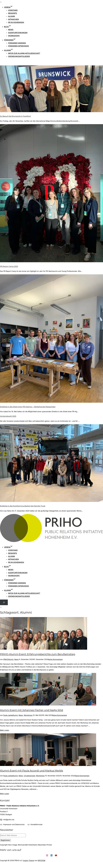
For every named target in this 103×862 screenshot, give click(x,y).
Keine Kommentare (55, 659)
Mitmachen (13, 19)
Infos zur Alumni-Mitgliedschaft (24, 53)
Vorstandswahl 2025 (8, 416)
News (10, 30)
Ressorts (12, 13)
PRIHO (5, 659)
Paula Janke (7, 715)
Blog (7, 27)
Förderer (10, 40)
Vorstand (13, 10)
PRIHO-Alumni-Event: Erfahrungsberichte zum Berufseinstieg (37, 654)
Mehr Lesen (4, 730)
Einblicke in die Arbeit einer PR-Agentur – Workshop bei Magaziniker (28, 407)
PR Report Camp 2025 (9, 266)
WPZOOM (41, 860)
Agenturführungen (17, 33)
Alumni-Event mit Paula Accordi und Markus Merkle (31, 770)
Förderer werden (17, 43)
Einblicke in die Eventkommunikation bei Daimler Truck (22, 506)
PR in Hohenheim (16, 22)
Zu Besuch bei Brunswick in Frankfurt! (15, 116)
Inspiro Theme (28, 860)
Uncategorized (29, 776)
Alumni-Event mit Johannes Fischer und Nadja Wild (31, 710)
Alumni (11, 16)
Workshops (14, 36)
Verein (8, 7)
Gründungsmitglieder (19, 56)
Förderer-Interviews (18, 46)
